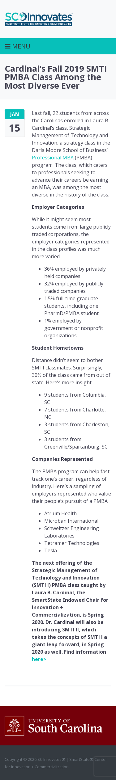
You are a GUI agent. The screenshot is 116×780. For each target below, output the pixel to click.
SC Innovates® (39, 19)
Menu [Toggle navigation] (17, 46)
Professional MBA (53, 157)
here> (39, 659)
